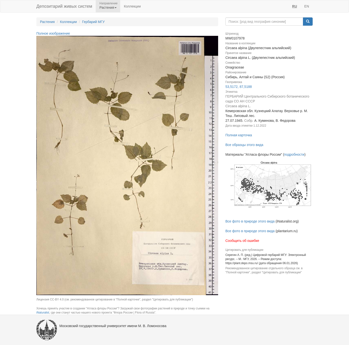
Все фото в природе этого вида (250, 221)
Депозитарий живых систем (64, 6)
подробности (294, 154)
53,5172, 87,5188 (238, 87)
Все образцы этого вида (244, 145)
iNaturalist (42, 312)
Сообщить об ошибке (242, 241)
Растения (47, 22)
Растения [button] (108, 7)
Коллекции (132, 6)
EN (306, 6)
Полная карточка (238, 135)
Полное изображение (53, 33)
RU (294, 6)
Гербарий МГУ (93, 22)
